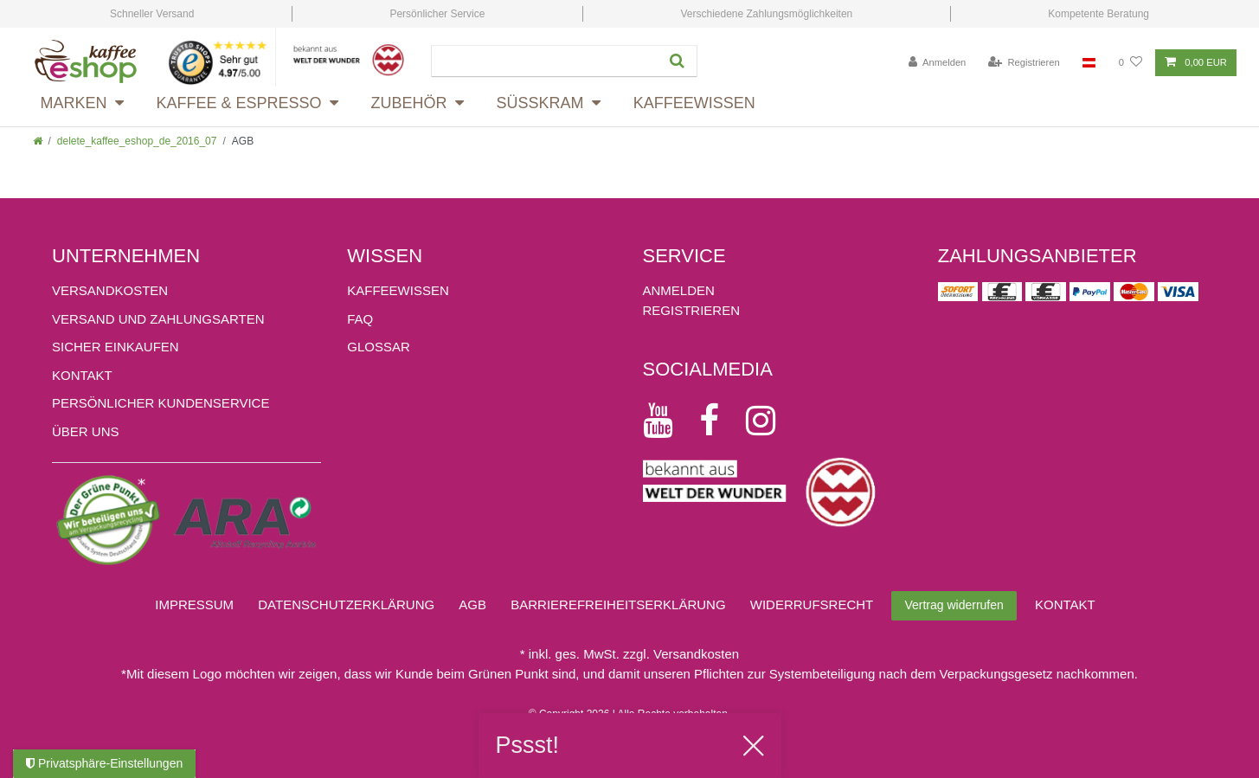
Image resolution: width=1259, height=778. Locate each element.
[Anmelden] (937, 62)
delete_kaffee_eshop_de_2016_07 (137, 141)
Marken (74, 103)
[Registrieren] (1024, 62)
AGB (472, 604)
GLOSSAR (378, 346)
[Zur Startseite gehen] (37, 141)
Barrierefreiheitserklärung (618, 604)
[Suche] (679, 61)
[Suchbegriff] (544, 61)
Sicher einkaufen (115, 346)
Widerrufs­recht (812, 604)
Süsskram (540, 103)
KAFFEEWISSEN (398, 290)
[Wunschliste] (1130, 62)
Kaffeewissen (694, 103)
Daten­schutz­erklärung (346, 604)
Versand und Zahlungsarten (158, 319)
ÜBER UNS (85, 431)
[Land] (1089, 62)
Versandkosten (110, 290)
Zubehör (409, 103)
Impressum (194, 604)
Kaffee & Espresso (239, 103)
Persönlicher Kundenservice (160, 402)
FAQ (360, 319)
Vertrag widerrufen (953, 605)
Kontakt (82, 375)
